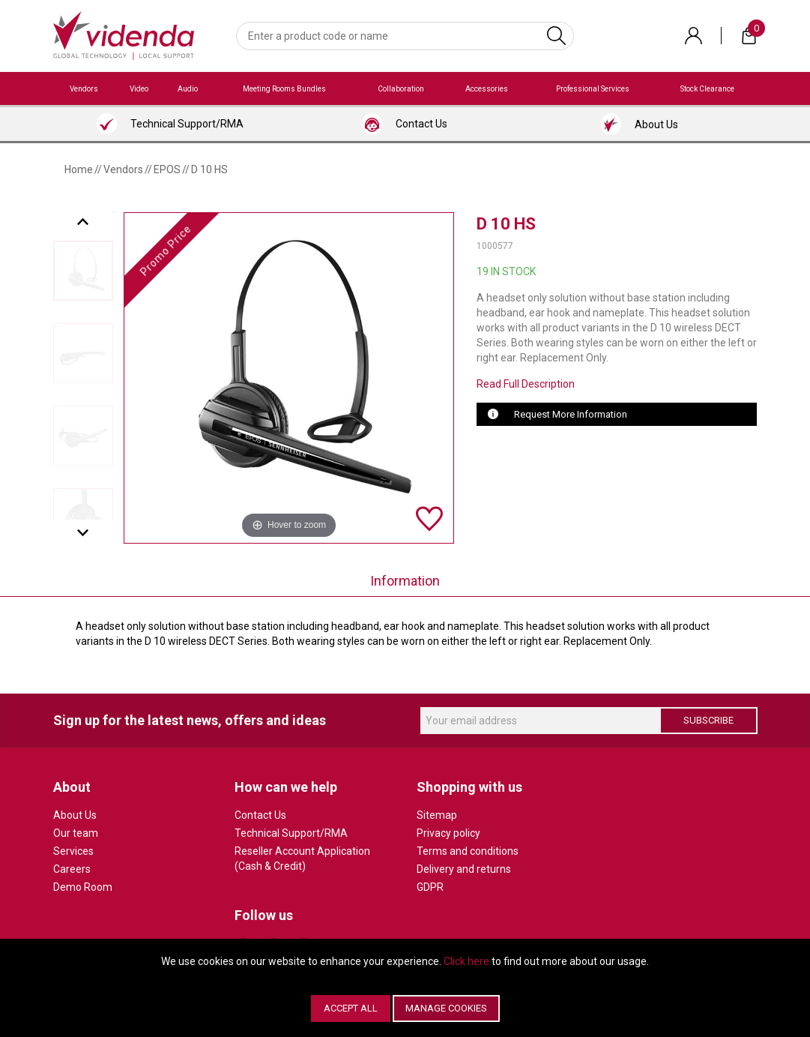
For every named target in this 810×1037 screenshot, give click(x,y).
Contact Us (260, 815)
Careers (72, 869)
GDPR (430, 887)
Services (73, 851)
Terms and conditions (468, 851)
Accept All (351, 1008)
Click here (466, 961)
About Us (75, 815)
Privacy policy (448, 833)
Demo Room (82, 887)
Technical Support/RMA (291, 833)
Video (139, 89)
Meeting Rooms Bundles (284, 89)
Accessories (486, 89)
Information (405, 581)
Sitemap (437, 815)
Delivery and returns (464, 869)
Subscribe (708, 720)
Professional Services (592, 89)
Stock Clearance (707, 89)
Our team (75, 833)
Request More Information (570, 414)
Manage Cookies (446, 1008)
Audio (188, 89)
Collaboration (401, 89)
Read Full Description (526, 384)
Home (78, 169)
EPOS (167, 169)
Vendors (84, 89)
